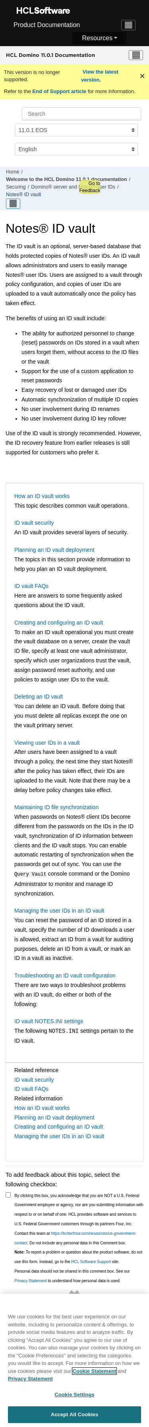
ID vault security (34, 523)
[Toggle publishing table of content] (13, 204)
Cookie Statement (94, 1377)
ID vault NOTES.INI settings (48, 1020)
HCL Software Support (91, 1261)
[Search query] (81, 113)
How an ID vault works (42, 496)
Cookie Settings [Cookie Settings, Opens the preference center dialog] (74, 1400)
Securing (16, 187)
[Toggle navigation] (128, 25)
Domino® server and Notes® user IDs (73, 187)
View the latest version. (99, 76)
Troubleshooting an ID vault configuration (65, 974)
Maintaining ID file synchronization (56, 807)
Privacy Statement (31, 1280)
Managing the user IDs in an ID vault (59, 910)
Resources (97, 38)
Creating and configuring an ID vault (58, 622)
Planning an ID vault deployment (54, 550)
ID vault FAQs (31, 586)
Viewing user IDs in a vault (47, 743)
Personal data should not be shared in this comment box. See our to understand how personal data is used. (72, 1275)
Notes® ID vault (23, 194)
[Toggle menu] (136, 55)
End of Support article (59, 91)
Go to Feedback (89, 187)
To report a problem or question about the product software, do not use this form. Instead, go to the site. (79, 1256)
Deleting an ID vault (38, 696)
